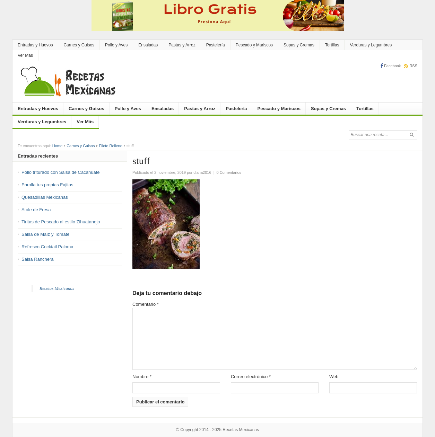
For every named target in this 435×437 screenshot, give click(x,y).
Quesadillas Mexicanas (44, 197)
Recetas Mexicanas (57, 288)
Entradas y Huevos (35, 45)
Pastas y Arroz (181, 45)
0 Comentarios (229, 172)
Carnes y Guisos (78, 45)
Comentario (145, 304)
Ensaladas (148, 45)
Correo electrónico (251, 376)
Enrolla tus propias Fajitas (47, 184)
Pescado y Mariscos (254, 45)
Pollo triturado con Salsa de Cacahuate (60, 172)
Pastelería (215, 45)
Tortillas (332, 45)
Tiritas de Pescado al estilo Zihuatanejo (60, 221)
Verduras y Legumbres (371, 45)
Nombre (141, 376)
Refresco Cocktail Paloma (47, 246)
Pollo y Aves (116, 45)
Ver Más (25, 55)
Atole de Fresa (36, 209)
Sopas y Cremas (299, 45)
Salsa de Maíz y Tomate (45, 234)
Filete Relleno (110, 146)
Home (57, 146)
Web (334, 376)
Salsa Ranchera (37, 259)
